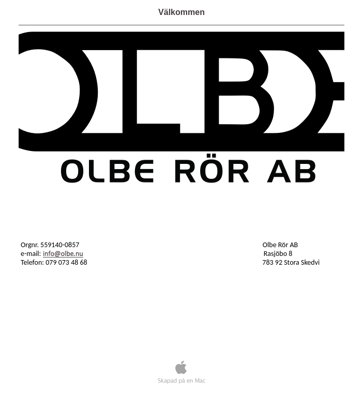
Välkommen (181, 12)
